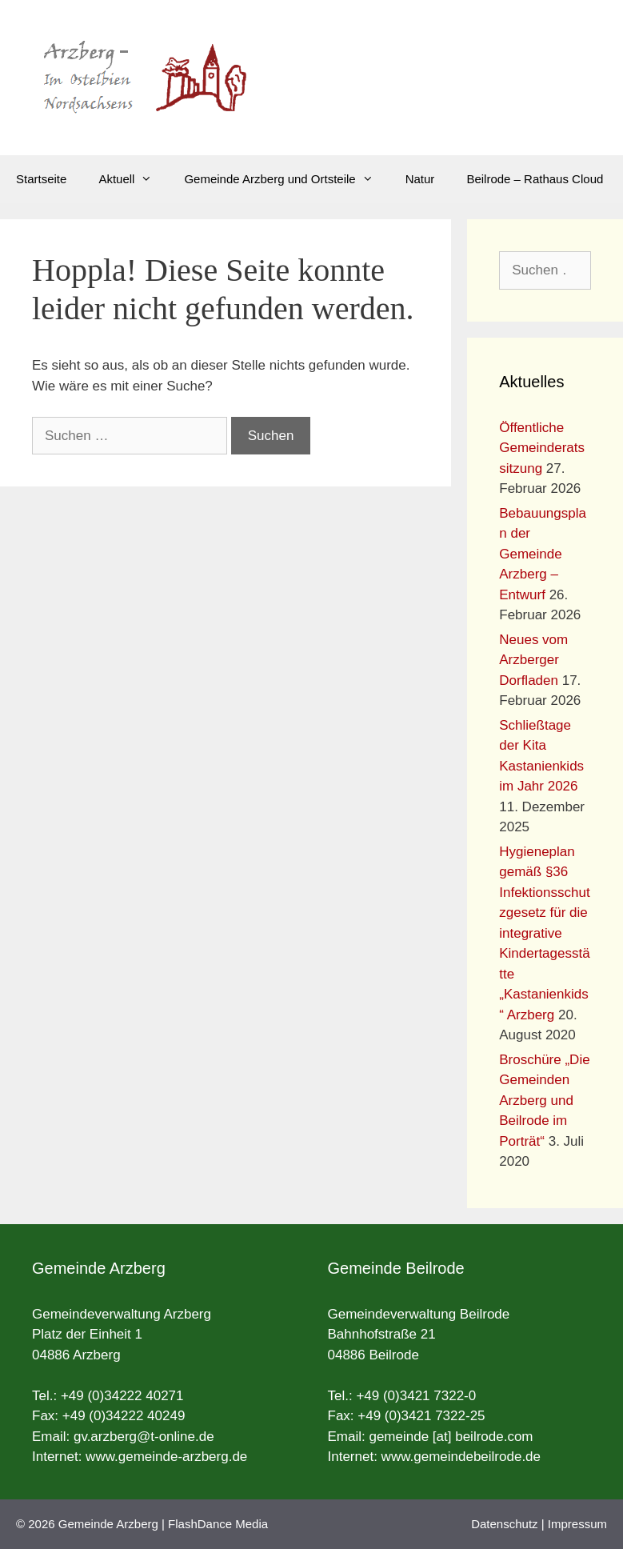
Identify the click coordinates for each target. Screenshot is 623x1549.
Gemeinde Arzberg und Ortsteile (286, 179)
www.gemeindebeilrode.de (461, 1456)
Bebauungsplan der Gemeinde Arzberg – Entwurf (542, 554)
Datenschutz (504, 1524)
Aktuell (133, 179)
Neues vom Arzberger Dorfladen (533, 660)
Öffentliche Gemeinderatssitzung (542, 448)
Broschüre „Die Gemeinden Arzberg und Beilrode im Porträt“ (544, 1100)
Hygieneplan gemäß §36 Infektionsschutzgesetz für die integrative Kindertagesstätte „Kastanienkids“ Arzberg (544, 933)
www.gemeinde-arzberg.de (166, 1456)
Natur (420, 179)
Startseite (41, 179)
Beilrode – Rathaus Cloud (534, 179)
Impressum (577, 1524)
